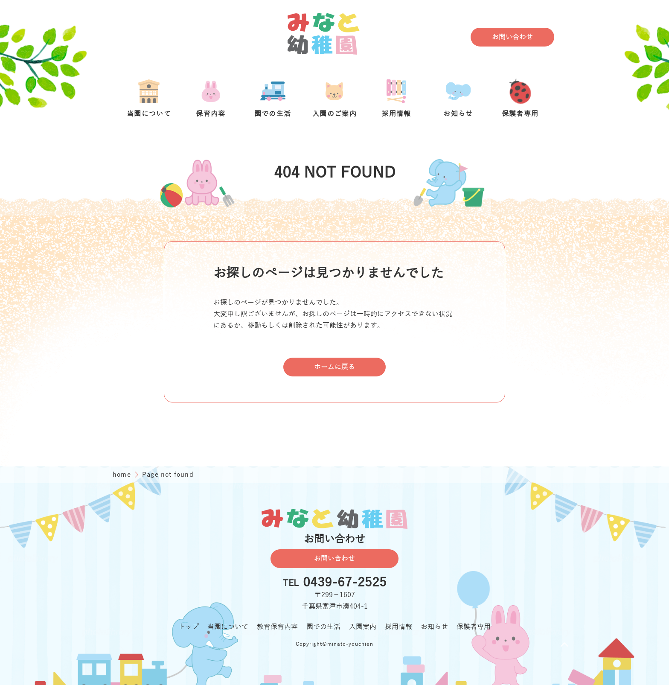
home (123, 474)
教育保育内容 (277, 627)
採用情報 (398, 627)
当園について (227, 627)
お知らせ (434, 627)
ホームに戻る (334, 367)
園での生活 (323, 627)
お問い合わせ (512, 37)
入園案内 (362, 627)
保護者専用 (474, 627)
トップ (188, 627)
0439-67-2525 (345, 583)
